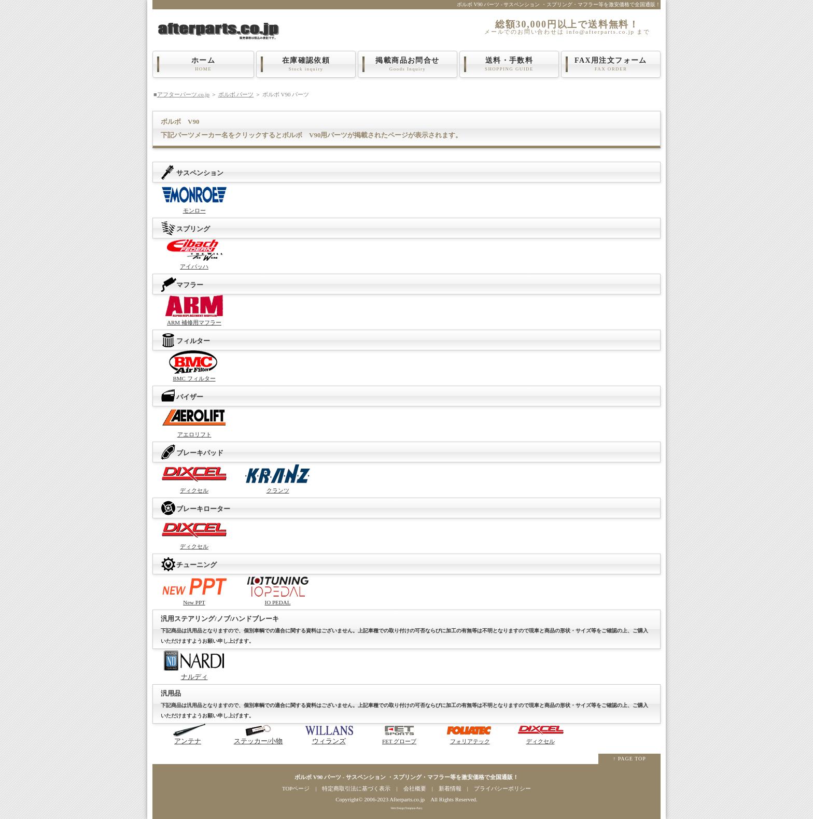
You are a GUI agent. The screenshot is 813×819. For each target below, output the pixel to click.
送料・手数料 (509, 64)
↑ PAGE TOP (629, 758)
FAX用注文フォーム (611, 64)
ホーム (203, 64)
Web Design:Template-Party (406, 808)
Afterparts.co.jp (407, 799)
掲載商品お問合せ (407, 64)
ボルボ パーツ (236, 94)
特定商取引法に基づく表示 (356, 788)
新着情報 (450, 788)
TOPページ (296, 788)
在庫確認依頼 (306, 64)
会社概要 (414, 788)
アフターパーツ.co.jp (183, 94)
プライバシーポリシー (502, 788)
